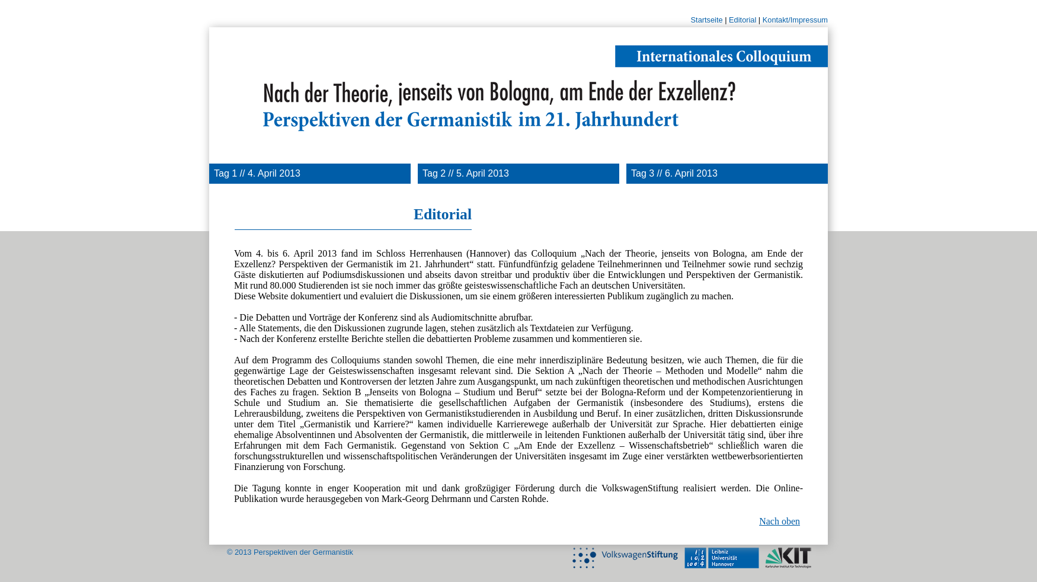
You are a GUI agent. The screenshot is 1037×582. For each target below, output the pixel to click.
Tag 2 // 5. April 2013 (466, 173)
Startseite (707, 19)
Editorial (742, 19)
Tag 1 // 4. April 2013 (257, 173)
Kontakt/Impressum (795, 19)
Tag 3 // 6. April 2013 (674, 173)
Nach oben (779, 521)
